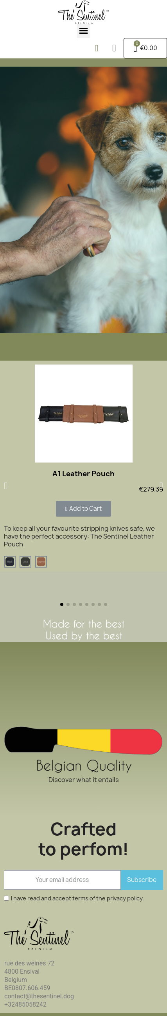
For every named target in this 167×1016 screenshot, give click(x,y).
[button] (96, 48)
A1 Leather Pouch (83, 474)
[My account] (114, 48)
